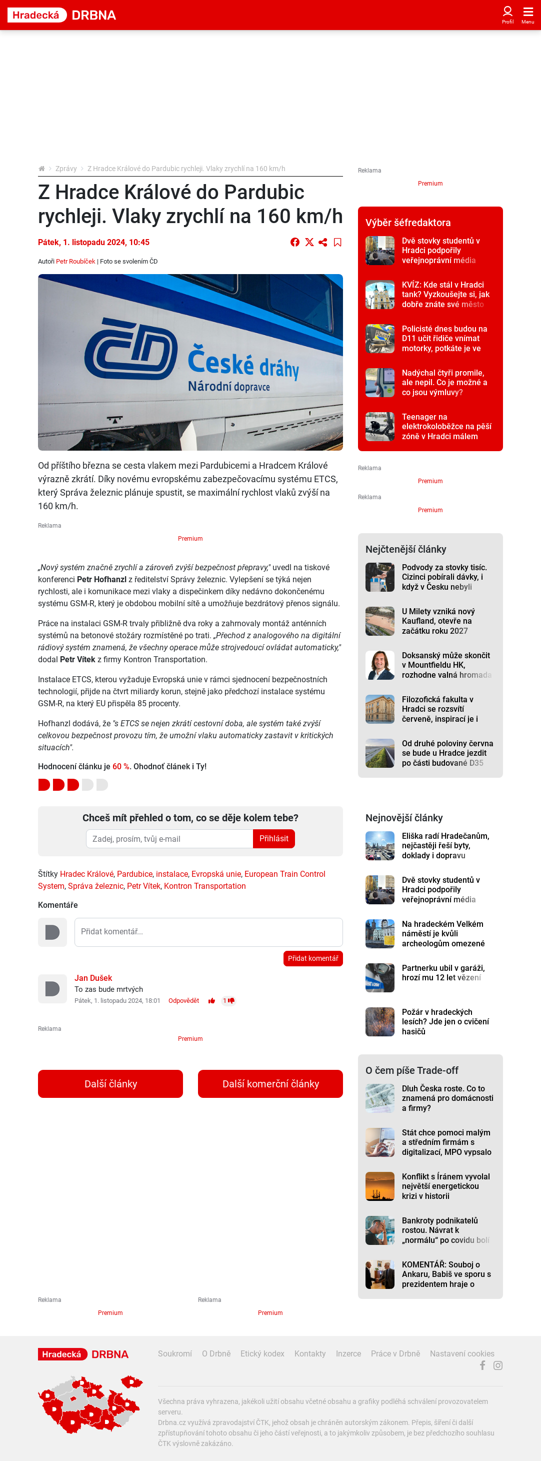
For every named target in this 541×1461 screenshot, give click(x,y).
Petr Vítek (143, 886)
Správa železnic (96, 886)
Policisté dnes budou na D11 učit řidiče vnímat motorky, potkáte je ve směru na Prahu (445, 343)
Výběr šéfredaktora (408, 223)
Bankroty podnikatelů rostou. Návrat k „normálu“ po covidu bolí (446, 1230)
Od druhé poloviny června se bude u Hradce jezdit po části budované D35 (448, 753)
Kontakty (310, 1353)
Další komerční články (270, 1084)
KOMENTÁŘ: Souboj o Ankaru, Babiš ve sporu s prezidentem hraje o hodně (446, 1279)
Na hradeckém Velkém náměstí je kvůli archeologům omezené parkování (443, 938)
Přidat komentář (313, 958)
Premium (190, 538)
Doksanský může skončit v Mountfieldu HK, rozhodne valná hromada (447, 665)
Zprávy (66, 169)
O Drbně (216, 1353)
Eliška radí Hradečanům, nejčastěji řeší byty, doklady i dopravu (446, 845)
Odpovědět (183, 1000)
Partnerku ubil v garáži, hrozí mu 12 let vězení (443, 972)
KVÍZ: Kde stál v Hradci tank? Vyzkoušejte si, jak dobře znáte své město (446, 294)
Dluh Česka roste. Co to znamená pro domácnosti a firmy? (448, 1098)
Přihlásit (274, 838)
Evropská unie (216, 874)
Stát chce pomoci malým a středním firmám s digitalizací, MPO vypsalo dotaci (447, 1147)
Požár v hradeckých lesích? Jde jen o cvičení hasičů (445, 1021)
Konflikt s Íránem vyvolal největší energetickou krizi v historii (446, 1186)
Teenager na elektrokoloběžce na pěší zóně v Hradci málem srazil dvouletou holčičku (447, 431)
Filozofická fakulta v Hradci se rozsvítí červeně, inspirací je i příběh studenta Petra (441, 714)
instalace (172, 874)
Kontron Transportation (205, 886)
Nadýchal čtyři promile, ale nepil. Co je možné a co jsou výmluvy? (445, 382)
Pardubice (134, 874)
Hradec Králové (87, 874)
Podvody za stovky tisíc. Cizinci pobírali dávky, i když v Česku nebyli (444, 577)
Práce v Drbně (395, 1353)
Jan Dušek (93, 978)
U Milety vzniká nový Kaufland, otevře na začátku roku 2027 (438, 621)
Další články (110, 1084)
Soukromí (175, 1353)
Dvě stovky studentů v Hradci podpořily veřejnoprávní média (441, 250)
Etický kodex (262, 1353)
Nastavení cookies (462, 1353)
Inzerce (348, 1353)
